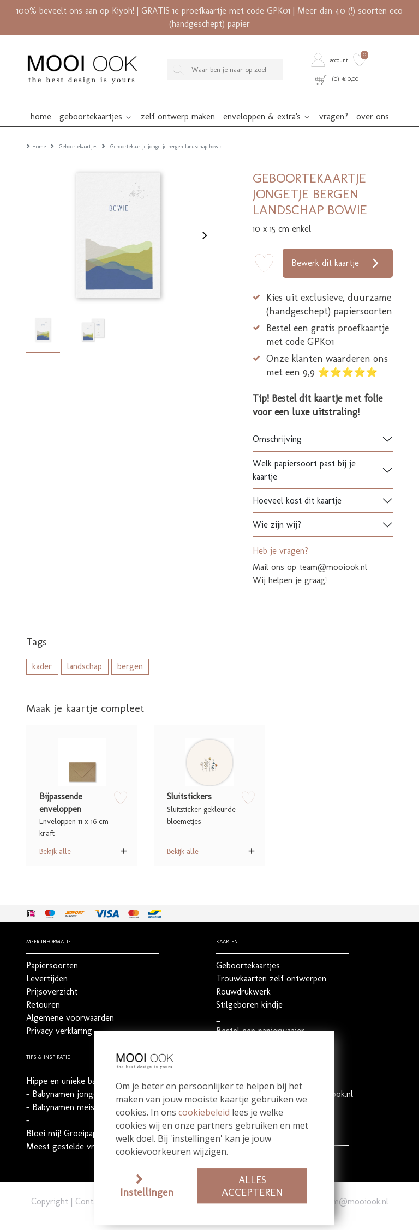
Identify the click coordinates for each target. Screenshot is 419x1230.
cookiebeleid (204, 1112)
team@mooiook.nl (354, 1184)
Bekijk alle (55, 834)
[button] (330, 60)
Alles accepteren (252, 1185)
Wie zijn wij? (277, 507)
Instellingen (146, 1192)
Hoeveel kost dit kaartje (297, 483)
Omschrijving (277, 421)
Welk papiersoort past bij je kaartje (304, 452)
